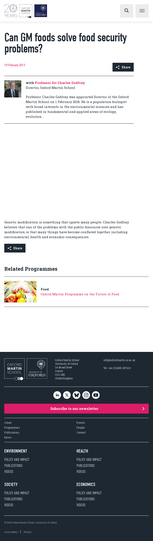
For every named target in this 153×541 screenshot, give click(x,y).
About (8, 422)
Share (123, 67)
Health (82, 451)
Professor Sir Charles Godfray (60, 83)
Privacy (28, 532)
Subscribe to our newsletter (97, 408)
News (8, 437)
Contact (81, 432)
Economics (85, 484)
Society (11, 484)
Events (80, 422)
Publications (12, 432)
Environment (15, 451)
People (80, 427)
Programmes (12, 427)
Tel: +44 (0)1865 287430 (117, 368)
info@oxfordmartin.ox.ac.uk (119, 360)
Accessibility (11, 532)
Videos (8, 472)
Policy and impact (16, 460)
